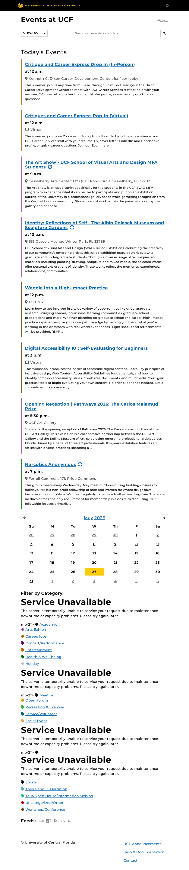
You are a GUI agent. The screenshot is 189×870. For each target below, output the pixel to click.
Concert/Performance (44, 643)
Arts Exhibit (35, 630)
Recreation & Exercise (44, 707)
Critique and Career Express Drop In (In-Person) (80, 64)
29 (94, 535)
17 (31, 563)
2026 (99, 518)
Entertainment (38, 650)
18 (52, 563)
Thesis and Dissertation (46, 789)
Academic (48, 624)
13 (94, 553)
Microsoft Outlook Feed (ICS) (48, 820)
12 (73, 553)
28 (73, 535)
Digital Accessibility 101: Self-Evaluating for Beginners (86, 348)
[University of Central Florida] (49, 5)
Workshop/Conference (45, 810)
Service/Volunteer (41, 714)
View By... (33, 33)
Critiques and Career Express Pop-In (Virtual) (76, 115)
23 (157, 563)
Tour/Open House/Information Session (59, 796)
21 (115, 563)
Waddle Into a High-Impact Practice (66, 287)
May (88, 518)
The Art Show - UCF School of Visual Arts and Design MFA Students (91, 165)
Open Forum (36, 700)
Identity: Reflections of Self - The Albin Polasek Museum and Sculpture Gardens (94, 225)
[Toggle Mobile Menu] (167, 5)
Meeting (47, 695)
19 (73, 563)
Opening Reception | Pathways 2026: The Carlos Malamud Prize (91, 406)
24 (31, 572)
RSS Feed (55, 820)
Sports (31, 782)
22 (136, 563)
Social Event (36, 721)
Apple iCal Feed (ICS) (41, 820)
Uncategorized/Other (44, 803)
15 (136, 553)
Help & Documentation (143, 852)
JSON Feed (70, 820)
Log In (162, 20)
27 (52, 535)
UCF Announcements (142, 844)
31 (31, 581)
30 (115, 535)
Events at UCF (47, 19)
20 (94, 563)
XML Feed (63, 820)
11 (52, 553)
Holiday (32, 664)
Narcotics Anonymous (50, 464)
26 (31, 535)
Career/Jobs (36, 636)
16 (158, 553)
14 (115, 553)
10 (31, 553)
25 (52, 572)
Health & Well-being (43, 657)
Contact (130, 861)
